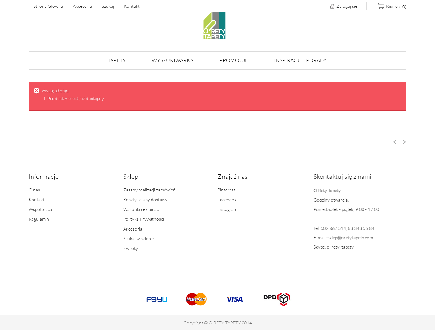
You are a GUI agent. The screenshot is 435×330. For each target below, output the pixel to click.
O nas (34, 189)
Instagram (227, 209)
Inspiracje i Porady (300, 60)
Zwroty (130, 248)
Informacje (44, 176)
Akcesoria (82, 6)
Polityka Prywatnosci (143, 219)
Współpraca (40, 209)
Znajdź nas (233, 176)
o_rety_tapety (338, 247)
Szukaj (108, 6)
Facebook (227, 200)
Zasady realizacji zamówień (149, 189)
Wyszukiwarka (172, 60)
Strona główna (48, 6)
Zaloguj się (346, 6)
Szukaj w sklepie (138, 238)
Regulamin (39, 219)
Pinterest (226, 190)
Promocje (233, 60)
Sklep (130, 176)
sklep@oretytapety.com (348, 237)
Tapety (117, 60)
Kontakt (132, 6)
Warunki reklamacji (142, 209)
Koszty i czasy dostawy (145, 199)
